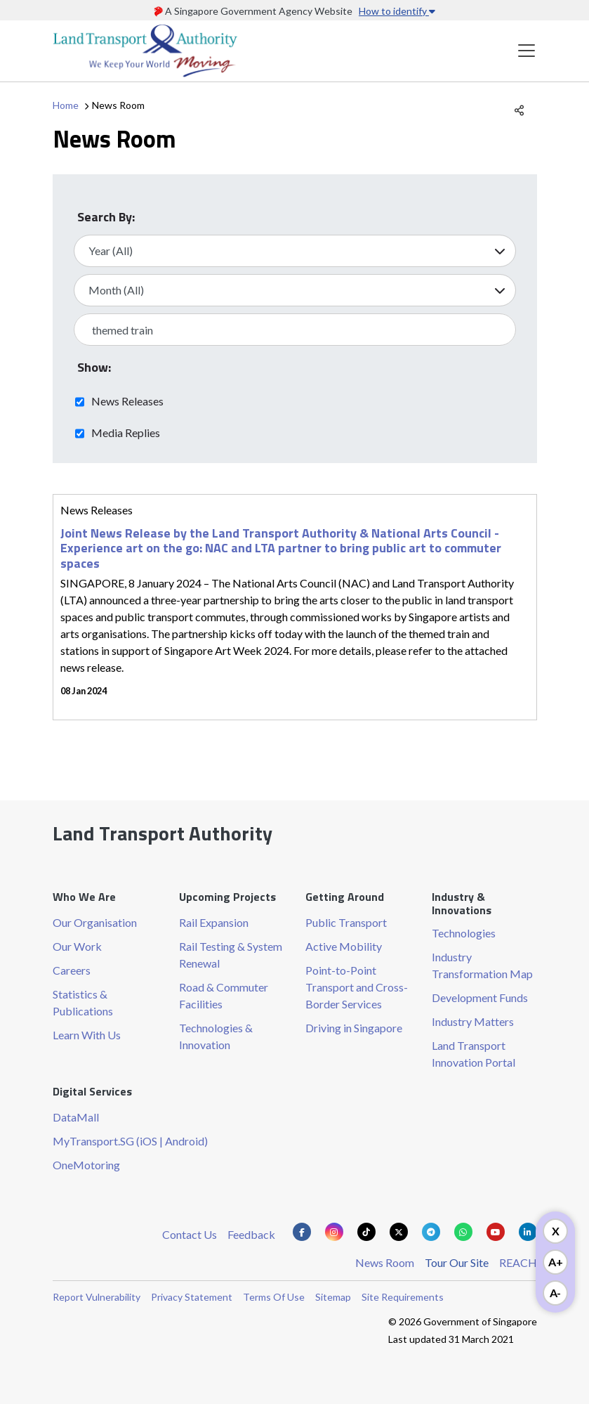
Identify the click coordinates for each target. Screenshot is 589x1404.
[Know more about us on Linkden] (528, 1232)
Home (66, 105)
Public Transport (346, 922)
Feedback (251, 1234)
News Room (384, 1262)
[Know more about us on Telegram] (431, 1232)
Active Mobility (343, 946)
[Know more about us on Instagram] (334, 1232)
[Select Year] (295, 251)
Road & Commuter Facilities (223, 995)
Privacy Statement (191, 1297)
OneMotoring (86, 1164)
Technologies (464, 933)
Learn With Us (87, 1034)
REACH (518, 1262)
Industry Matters (473, 1021)
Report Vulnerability (96, 1297)
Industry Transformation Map (482, 965)
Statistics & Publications (83, 1002)
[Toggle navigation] (526, 51)
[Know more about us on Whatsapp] (463, 1232)
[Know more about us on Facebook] (302, 1232)
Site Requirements (403, 1297)
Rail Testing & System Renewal (230, 955)
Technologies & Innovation (216, 1036)
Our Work (77, 946)
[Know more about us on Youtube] (496, 1232)
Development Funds (480, 997)
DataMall (76, 1117)
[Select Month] (295, 290)
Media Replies (125, 432)
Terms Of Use (274, 1297)
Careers (72, 970)
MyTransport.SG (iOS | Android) (130, 1141)
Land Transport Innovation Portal (473, 1054)
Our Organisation (95, 922)
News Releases (127, 400)
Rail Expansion (214, 922)
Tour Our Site (457, 1262)
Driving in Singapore (353, 1027)
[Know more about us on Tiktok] (366, 1232)
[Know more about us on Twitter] (399, 1232)
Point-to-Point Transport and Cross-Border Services (356, 986)
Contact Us (189, 1234)
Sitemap (333, 1297)
